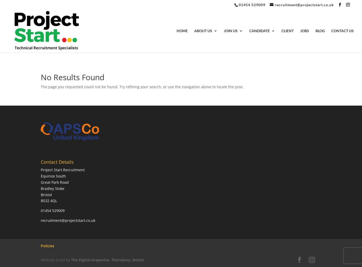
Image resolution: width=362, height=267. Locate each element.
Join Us (231, 31)
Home (182, 31)
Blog (320, 31)
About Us (203, 31)
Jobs (304, 31)
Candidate (259, 31)
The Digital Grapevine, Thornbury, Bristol (107, 259)
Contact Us (342, 31)
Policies (47, 245)
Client (287, 31)
